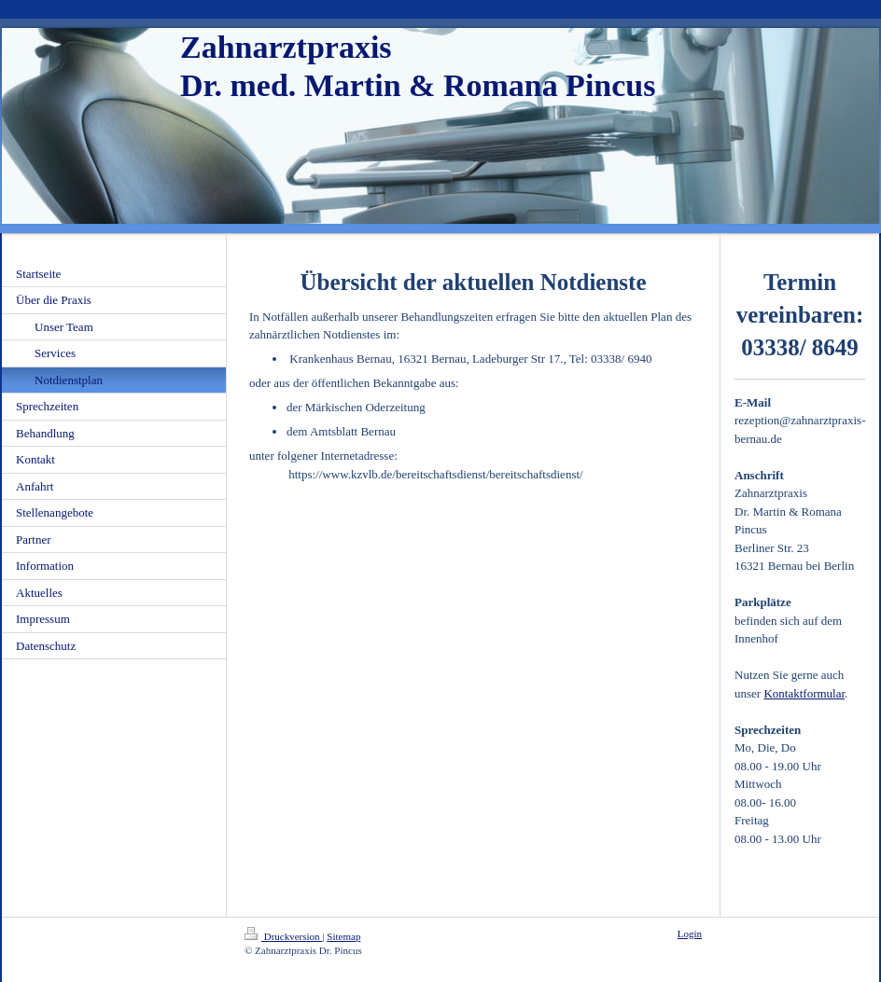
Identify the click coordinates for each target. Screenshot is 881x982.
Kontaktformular (804, 693)
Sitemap (343, 936)
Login (690, 933)
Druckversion (283, 936)
